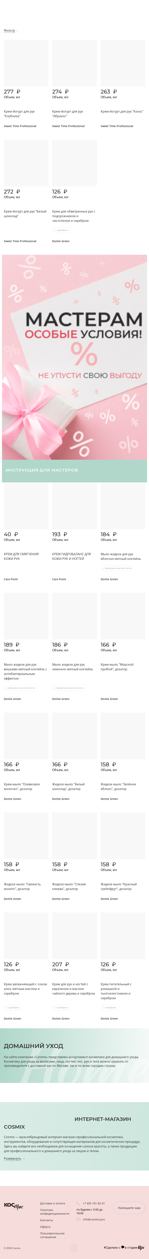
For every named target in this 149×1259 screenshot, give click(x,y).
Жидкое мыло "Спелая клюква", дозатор (69, 886)
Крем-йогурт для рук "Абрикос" (67, 113)
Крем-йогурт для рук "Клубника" (19, 113)
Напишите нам (129, 1208)
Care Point (11, 579)
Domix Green (60, 241)
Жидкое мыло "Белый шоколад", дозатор (68, 786)
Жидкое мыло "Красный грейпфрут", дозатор (119, 886)
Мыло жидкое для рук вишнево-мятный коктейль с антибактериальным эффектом (25, 671)
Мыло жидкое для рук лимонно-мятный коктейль (72, 666)
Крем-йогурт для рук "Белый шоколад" (25, 213)
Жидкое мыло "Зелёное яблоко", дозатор (118, 786)
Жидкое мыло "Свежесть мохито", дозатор (22, 886)
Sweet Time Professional (20, 126)
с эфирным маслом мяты (117, 568)
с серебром (61, 230)
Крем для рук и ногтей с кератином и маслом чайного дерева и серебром (73, 989)
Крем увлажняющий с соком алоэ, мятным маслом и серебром (25, 989)
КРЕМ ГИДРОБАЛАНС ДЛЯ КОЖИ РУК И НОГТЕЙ (71, 556)
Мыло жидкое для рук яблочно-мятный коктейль (121, 556)
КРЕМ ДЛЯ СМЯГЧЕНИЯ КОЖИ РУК (21, 556)
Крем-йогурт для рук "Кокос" (122, 111)
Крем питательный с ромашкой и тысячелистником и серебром (116, 991)
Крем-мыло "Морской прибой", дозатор (117, 666)
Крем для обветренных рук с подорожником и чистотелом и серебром (73, 216)
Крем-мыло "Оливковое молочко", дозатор (22, 786)
